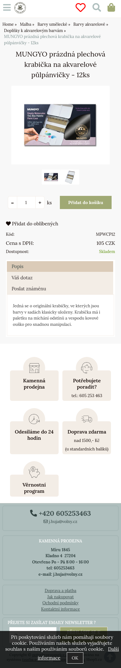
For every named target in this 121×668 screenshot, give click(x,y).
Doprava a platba (60, 590)
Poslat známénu (29, 289)
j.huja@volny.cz (60, 521)
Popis (18, 266)
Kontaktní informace (60, 609)
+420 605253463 (60, 513)
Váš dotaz (22, 278)
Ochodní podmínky (60, 603)
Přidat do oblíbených (32, 224)
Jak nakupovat (60, 597)
